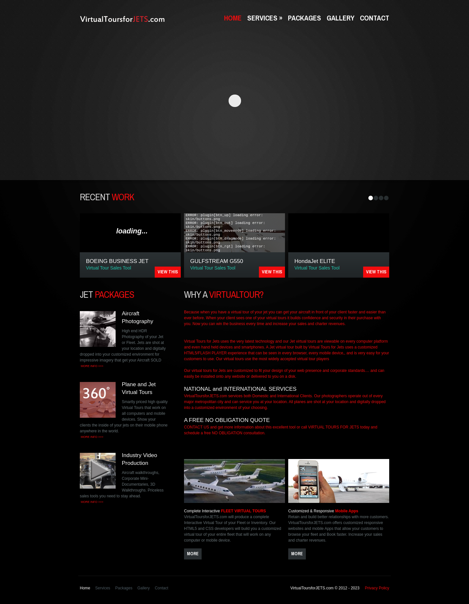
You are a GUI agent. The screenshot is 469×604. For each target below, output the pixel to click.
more (193, 554)
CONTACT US (196, 427)
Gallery (340, 18)
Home (233, 18)
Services (264, 18)
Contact (374, 18)
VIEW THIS (168, 272)
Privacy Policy (377, 588)
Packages (304, 18)
